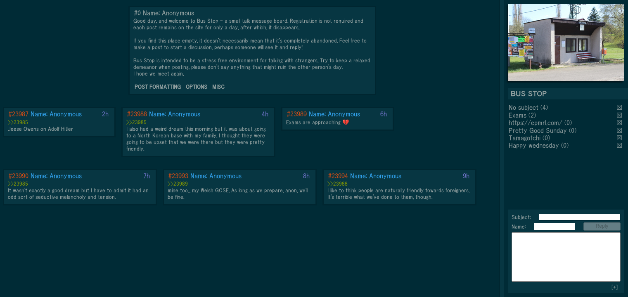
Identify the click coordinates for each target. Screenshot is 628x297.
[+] (614, 287)
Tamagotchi (524, 137)
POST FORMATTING (158, 87)
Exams (517, 115)
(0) (568, 122)
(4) (544, 107)
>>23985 (18, 122)
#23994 (338, 175)
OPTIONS (196, 87)
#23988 (137, 114)
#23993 (178, 175)
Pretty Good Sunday (538, 130)
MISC (218, 87)
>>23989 (178, 183)
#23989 (297, 114)
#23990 (18, 175)
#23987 (18, 114)
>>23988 (337, 183)
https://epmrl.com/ (535, 122)
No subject (524, 107)
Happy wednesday (534, 145)
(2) (532, 115)
